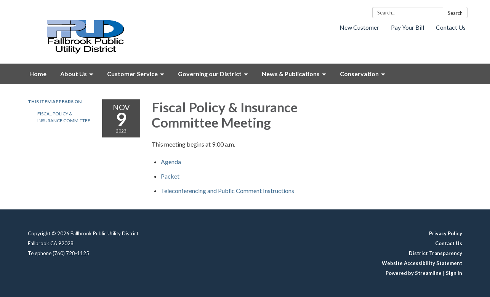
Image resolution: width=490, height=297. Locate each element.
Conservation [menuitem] (359, 73)
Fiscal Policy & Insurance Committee (63, 117)
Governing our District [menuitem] (210, 73)
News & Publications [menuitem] (291, 73)
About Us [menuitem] (73, 73)
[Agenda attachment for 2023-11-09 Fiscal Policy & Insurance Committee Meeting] (171, 161)
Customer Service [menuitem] (132, 73)
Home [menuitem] (37, 73)
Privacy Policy (445, 233)
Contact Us (451, 27)
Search (455, 13)
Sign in (454, 273)
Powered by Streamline (414, 273)
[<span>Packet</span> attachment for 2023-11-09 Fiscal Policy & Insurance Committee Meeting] (170, 176)
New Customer (359, 27)
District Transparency (435, 253)
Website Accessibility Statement (422, 263)
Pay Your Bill (407, 27)
